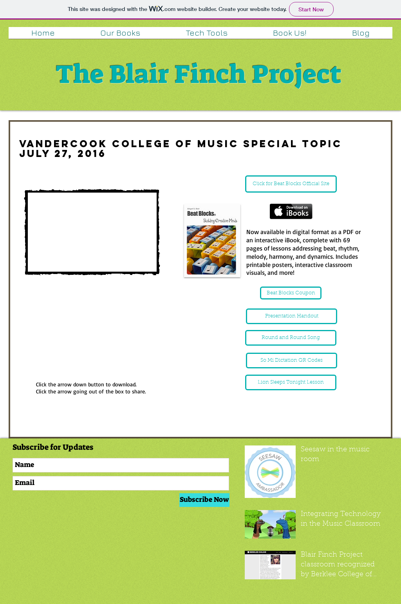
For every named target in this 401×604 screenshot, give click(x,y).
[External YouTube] (92, 232)
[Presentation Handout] (291, 316)
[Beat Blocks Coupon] (291, 293)
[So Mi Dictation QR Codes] (291, 360)
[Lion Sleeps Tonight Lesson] (290, 382)
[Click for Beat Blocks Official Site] (291, 184)
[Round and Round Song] (290, 338)
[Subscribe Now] (204, 500)
